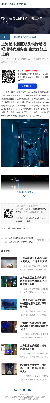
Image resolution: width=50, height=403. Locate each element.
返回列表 (41, 240)
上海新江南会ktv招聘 (29, 399)
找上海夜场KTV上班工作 (18, 228)
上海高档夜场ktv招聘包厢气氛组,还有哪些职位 (28, 242)
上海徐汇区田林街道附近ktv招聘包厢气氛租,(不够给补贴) (33, 303)
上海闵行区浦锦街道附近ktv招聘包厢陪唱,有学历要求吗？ (34, 326)
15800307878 (27, 390)
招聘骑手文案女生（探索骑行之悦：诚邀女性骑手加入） (33, 368)
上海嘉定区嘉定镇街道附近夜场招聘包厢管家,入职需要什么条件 (33, 280)
